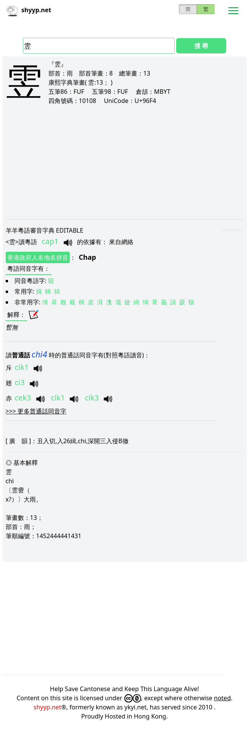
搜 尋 (201, 46)
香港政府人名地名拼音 (37, 257)
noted (222, 698)
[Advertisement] (125, 161)
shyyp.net (47, 707)
